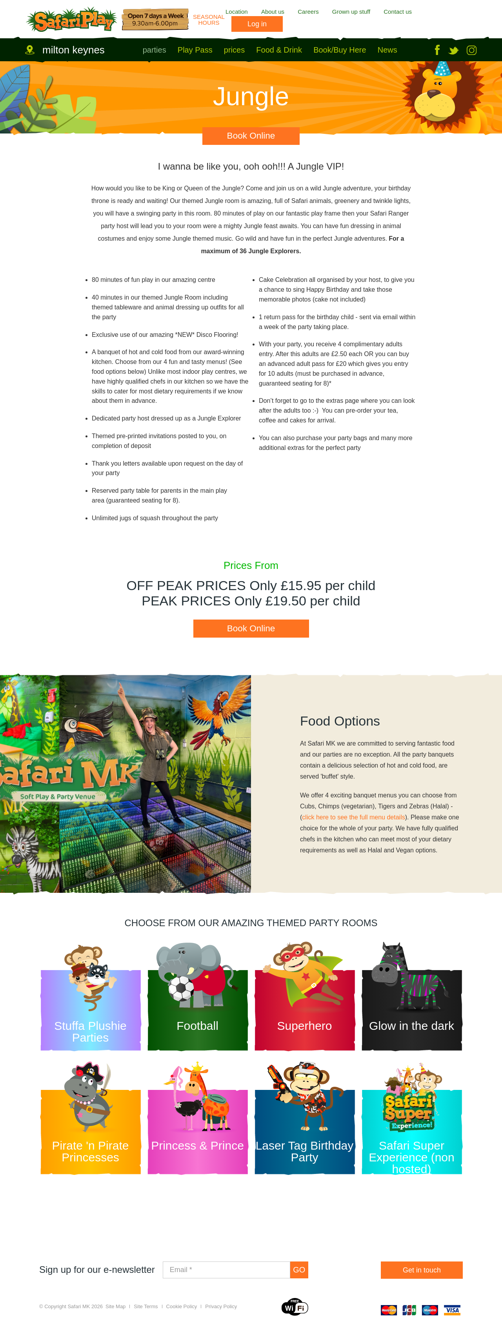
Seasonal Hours (209, 20)
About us (272, 11)
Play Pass (195, 50)
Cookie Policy (181, 1311)
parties (154, 50)
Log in (257, 24)
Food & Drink (279, 50)
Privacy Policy (221, 1311)
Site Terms (146, 1311)
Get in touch (422, 1274)
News (387, 50)
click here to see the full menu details (353, 821)
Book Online (251, 135)
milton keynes (73, 50)
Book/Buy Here (339, 50)
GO (302, 1274)
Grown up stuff (351, 11)
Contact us (398, 11)
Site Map (115, 1311)
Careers (308, 11)
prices (234, 50)
